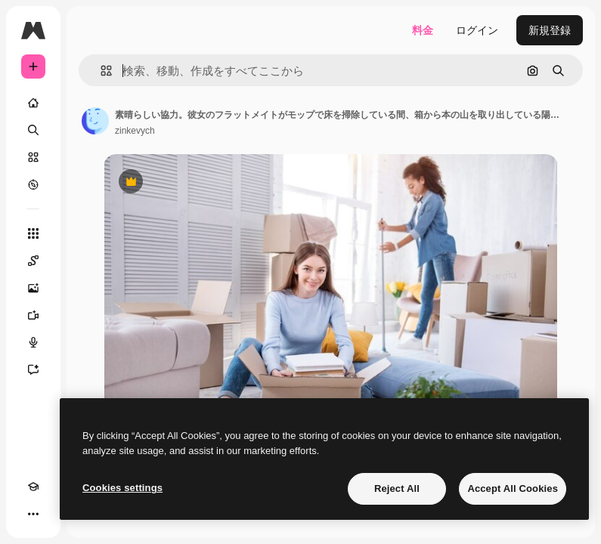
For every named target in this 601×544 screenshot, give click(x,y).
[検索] (33, 130)
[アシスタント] (33, 369)
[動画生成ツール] (33, 315)
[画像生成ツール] (33, 288)
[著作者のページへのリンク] (95, 120)
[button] (100, 70)
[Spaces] (33, 261)
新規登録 (549, 30)
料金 (422, 30)
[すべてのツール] (33, 233)
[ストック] (33, 157)
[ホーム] (33, 103)
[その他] (33, 514)
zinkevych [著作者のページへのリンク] (135, 130)
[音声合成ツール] (33, 342)
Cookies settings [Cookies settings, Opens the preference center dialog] (122, 487)
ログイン (477, 30)
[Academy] (33, 486)
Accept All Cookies (512, 488)
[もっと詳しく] (33, 184)
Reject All (397, 488)
